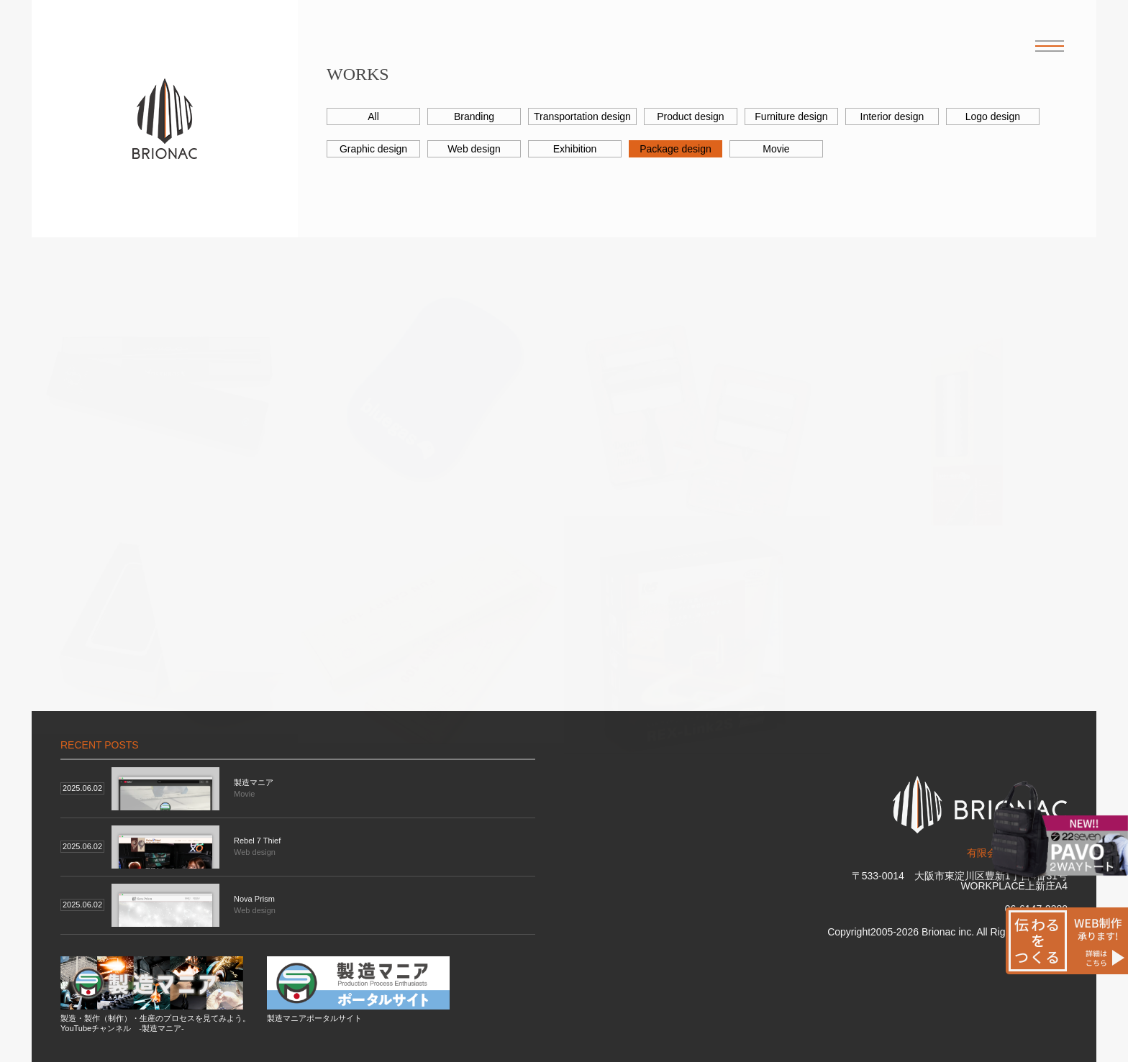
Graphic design (373, 149)
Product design (690, 116)
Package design (675, 149)
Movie (776, 149)
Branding (474, 116)
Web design (474, 149)
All (373, 116)
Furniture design (791, 116)
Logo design (992, 116)
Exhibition (575, 149)
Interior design (892, 116)
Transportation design (582, 116)
